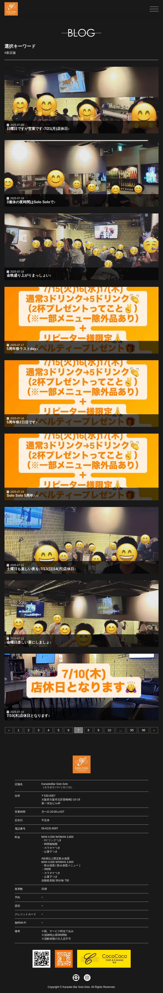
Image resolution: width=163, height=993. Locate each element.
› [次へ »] (154, 730)
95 (132, 730)
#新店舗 (10, 53)
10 (109, 730)
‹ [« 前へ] (9, 730)
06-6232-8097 (49, 828)
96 (143, 730)
